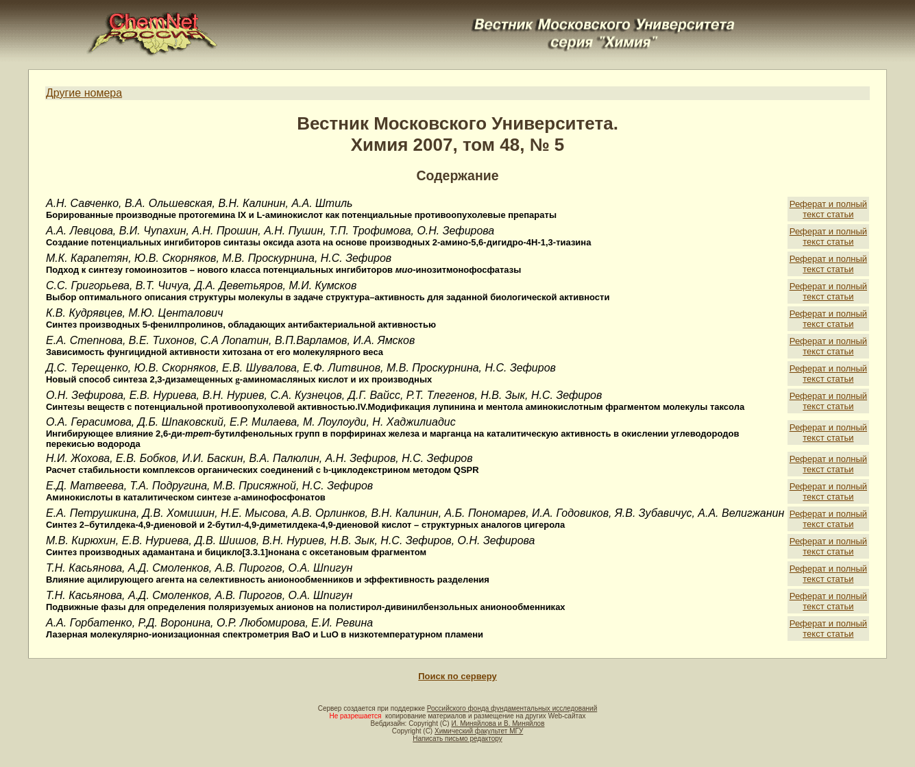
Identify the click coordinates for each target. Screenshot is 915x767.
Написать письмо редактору (457, 738)
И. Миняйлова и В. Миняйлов (497, 723)
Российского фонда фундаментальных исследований (512, 708)
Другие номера (84, 93)
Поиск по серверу (457, 676)
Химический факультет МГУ (479, 731)
